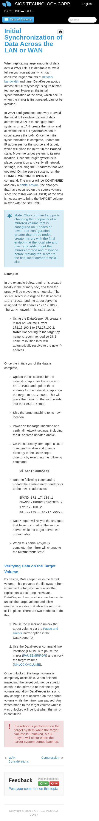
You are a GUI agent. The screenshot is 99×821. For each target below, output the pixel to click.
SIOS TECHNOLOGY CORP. (43, 4)
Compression (50, 757)
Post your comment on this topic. (34, 788)
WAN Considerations (19, 759)
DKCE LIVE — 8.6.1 (19, 11)
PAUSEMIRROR (34, 655)
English (88, 4)
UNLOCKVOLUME (27, 664)
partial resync (29, 185)
